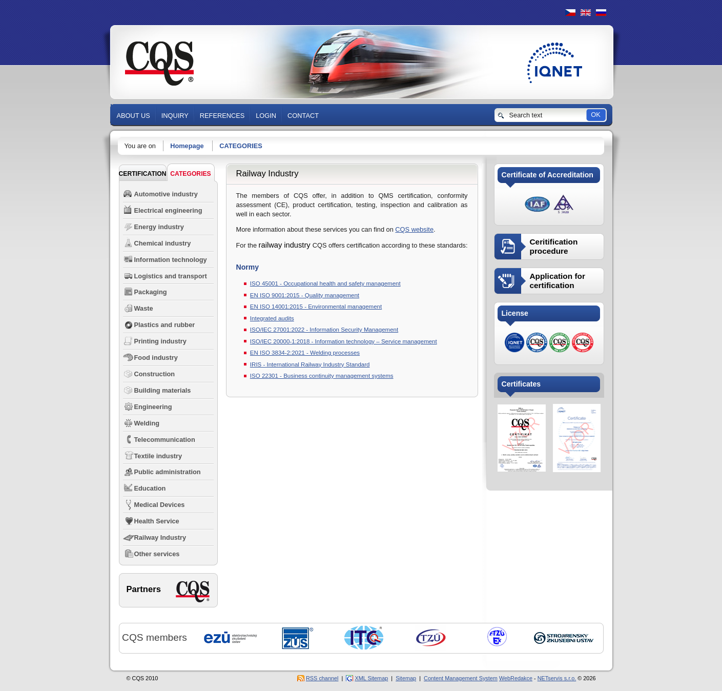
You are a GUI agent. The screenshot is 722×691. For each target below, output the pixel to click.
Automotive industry (166, 194)
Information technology (170, 259)
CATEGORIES (240, 146)
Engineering (153, 407)
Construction (154, 374)
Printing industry (160, 341)
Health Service (156, 521)
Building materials (162, 390)
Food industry (156, 357)
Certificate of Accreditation (547, 175)
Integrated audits (272, 318)
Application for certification (557, 281)
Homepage (186, 146)
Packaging (150, 292)
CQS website (414, 229)
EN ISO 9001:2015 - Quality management (304, 295)
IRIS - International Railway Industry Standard (310, 364)
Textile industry (158, 456)
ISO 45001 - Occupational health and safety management (325, 283)
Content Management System (461, 678)
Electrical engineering (168, 210)
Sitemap (406, 678)
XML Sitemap (371, 678)
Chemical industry (162, 243)
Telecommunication (164, 439)
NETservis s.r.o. (557, 678)
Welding (147, 423)
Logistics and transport (170, 276)
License (515, 313)
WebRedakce (515, 678)
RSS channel (322, 678)
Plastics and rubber (164, 325)
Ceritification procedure (554, 246)
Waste (143, 308)
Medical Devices (159, 505)
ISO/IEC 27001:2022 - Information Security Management (324, 330)
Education (150, 488)
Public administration (167, 472)
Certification (143, 173)
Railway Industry (160, 537)
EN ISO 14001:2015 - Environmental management (316, 306)
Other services (157, 554)
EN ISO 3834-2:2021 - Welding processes (305, 353)
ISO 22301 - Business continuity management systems (322, 376)
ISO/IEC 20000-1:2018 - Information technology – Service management (343, 341)
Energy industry (159, 227)
